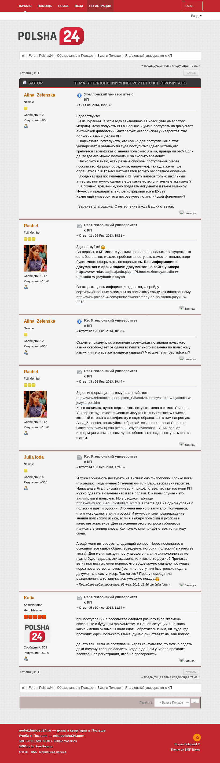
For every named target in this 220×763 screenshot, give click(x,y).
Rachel (31, 225)
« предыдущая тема (156, 65)
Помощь (45, 6)
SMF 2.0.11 (26, 741)
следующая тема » (186, 65)
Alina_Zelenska (39, 95)
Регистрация (100, 6)
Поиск (63, 6)
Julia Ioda (34, 457)
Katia (29, 598)
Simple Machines (65, 741)
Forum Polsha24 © (187, 744)
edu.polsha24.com (68, 736)
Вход (79, 6)
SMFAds (24, 746)
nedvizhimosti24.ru (35, 730)
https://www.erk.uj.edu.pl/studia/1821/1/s (108, 503)
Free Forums (44, 746)
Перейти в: (146, 702)
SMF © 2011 (44, 741)
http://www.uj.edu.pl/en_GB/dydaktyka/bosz (121, 428)
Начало (25, 6)
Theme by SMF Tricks (185, 749)
